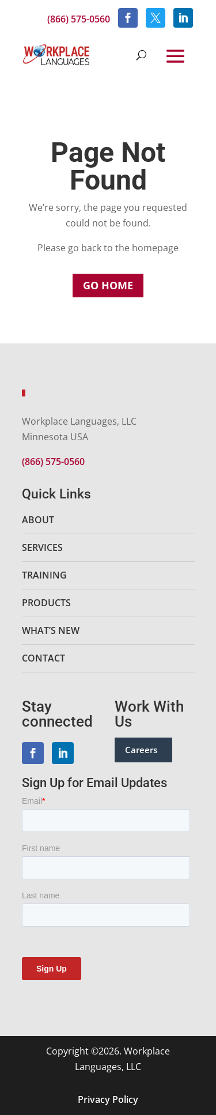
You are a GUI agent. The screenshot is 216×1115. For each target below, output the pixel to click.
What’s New (50, 630)
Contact (43, 658)
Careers (141, 749)
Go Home (108, 285)
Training (44, 575)
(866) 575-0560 (78, 19)
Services (42, 547)
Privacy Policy (108, 1099)
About (38, 519)
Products (46, 602)
